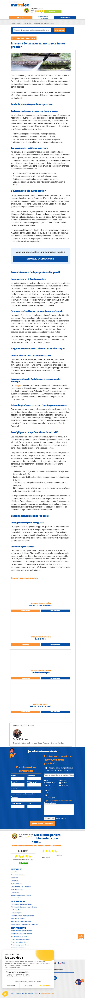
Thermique (50, 796)
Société (12, 1)
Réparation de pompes (17, 918)
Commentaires (50, 803)
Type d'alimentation (49, 781)
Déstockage (53, 11)
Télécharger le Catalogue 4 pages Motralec (24, 907)
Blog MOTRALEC (16, 883)
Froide (63, 783)
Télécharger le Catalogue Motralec (21, 904)
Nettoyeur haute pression (40, 603)
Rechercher (59, 30)
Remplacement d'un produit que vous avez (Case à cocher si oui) (59, 769)
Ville (29, 803)
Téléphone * (32, 782)
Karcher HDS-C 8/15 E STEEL (40, 706)
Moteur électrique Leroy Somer (20, 936)
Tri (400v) (48, 791)
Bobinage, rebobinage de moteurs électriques (24, 924)
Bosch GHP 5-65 (40, 639)
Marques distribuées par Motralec (21, 895)
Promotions (14, 877)
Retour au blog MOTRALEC (23, 38)
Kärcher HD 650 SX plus (40, 672)
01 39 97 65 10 (43, 18)
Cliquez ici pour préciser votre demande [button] (58, 801)
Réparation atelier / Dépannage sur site (22, 915)
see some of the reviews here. (23, 860)
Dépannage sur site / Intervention (21, 886)
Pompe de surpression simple (20, 945)
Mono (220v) (49, 786)
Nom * (13, 776)
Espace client (18, 1)
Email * (14, 782)
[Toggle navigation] (20, 17)
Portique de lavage (40, 704)
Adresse (14, 797)
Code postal (16, 803)
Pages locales (15, 892)
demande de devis (65, 17)
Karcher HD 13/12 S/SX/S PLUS (40, 605)
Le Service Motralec (17, 910)
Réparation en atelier (17, 889)
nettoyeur (18, 385)
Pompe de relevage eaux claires (20, 939)
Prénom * (31, 776)
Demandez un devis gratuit (40, 258)
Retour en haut (81, 937)
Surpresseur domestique (18, 948)
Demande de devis (55, 611)
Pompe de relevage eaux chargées (21, 930)
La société (14, 872)
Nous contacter (15, 898)
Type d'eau (62, 780)
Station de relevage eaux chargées (21, 933)
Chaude (63, 785)
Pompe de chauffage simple (19, 942)
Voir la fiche (25, 611)
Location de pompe (16, 912)
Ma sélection (26, 1)
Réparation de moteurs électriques (21, 921)
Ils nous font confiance (17, 875)
